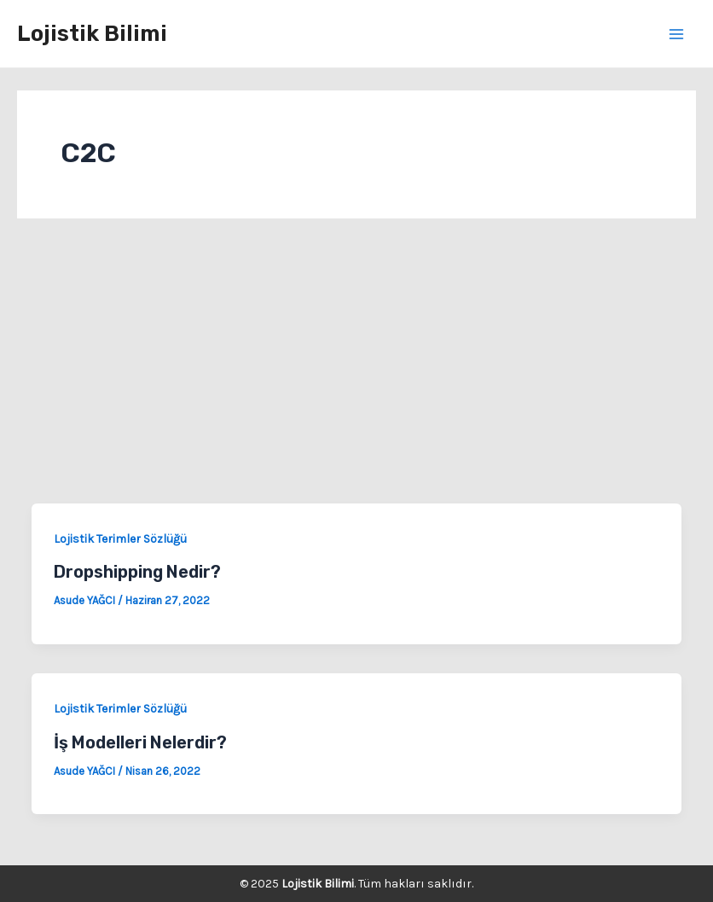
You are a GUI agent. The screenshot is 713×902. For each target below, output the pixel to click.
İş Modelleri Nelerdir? (140, 742)
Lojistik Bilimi (92, 33)
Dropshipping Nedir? (137, 572)
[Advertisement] (356, 375)
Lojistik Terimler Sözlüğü (120, 539)
